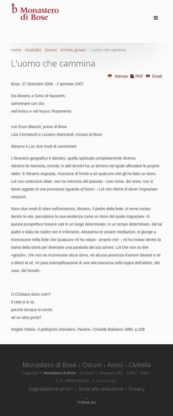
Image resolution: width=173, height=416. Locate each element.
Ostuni (92, 365)
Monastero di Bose (49, 365)
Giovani (50, 49)
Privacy (137, 388)
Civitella (139, 365)
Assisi (115, 365)
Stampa (117, 76)
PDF (136, 76)
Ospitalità (33, 49)
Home (16, 49)
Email (153, 76)
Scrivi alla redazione (100, 388)
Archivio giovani (73, 49)
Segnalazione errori (51, 388)
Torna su (86, 402)
